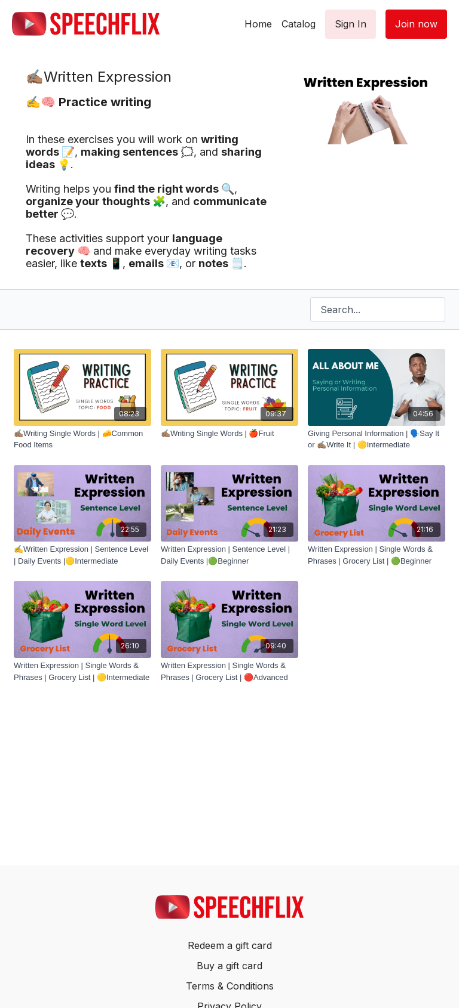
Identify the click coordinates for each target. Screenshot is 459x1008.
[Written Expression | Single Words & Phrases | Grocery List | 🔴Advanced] (229, 671)
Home (258, 24)
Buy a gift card (229, 966)
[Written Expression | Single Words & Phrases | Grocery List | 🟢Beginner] (376, 555)
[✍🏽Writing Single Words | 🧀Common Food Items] (82, 439)
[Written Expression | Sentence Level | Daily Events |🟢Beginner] (229, 555)
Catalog (298, 24)
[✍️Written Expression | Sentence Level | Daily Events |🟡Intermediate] (82, 555)
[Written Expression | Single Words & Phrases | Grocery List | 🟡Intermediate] (82, 671)
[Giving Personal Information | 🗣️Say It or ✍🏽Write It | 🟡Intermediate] (376, 439)
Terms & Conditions (230, 986)
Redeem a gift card (230, 945)
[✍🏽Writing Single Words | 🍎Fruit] (229, 434)
